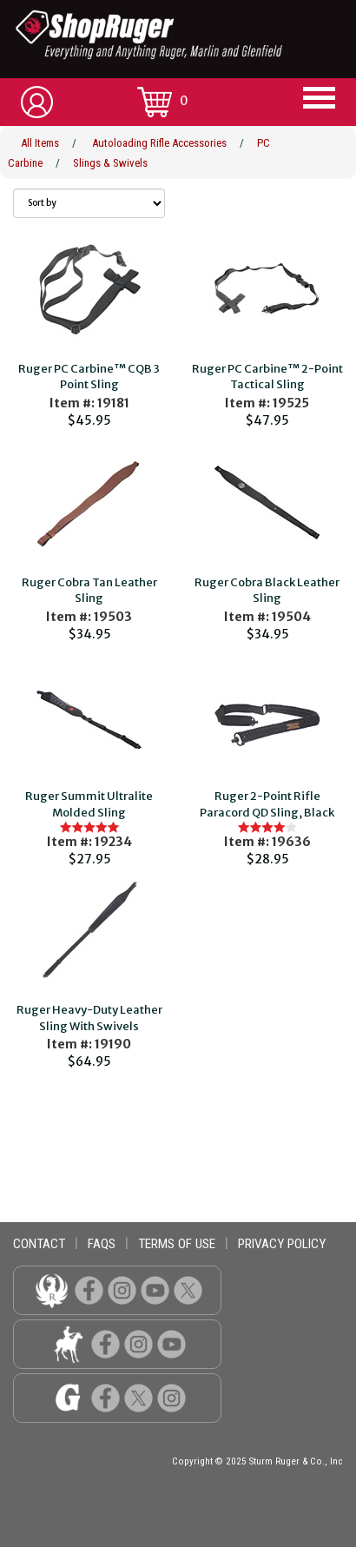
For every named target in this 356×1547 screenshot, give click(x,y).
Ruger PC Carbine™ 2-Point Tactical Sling (267, 377)
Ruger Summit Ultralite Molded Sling (89, 804)
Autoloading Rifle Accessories (159, 142)
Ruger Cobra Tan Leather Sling (89, 590)
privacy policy (282, 1244)
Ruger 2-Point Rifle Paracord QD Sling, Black (267, 804)
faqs (101, 1244)
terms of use (176, 1244)
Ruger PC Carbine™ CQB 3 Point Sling (89, 377)
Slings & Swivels (110, 162)
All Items (40, 142)
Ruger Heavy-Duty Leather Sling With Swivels (89, 1018)
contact (39, 1244)
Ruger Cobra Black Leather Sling (267, 590)
